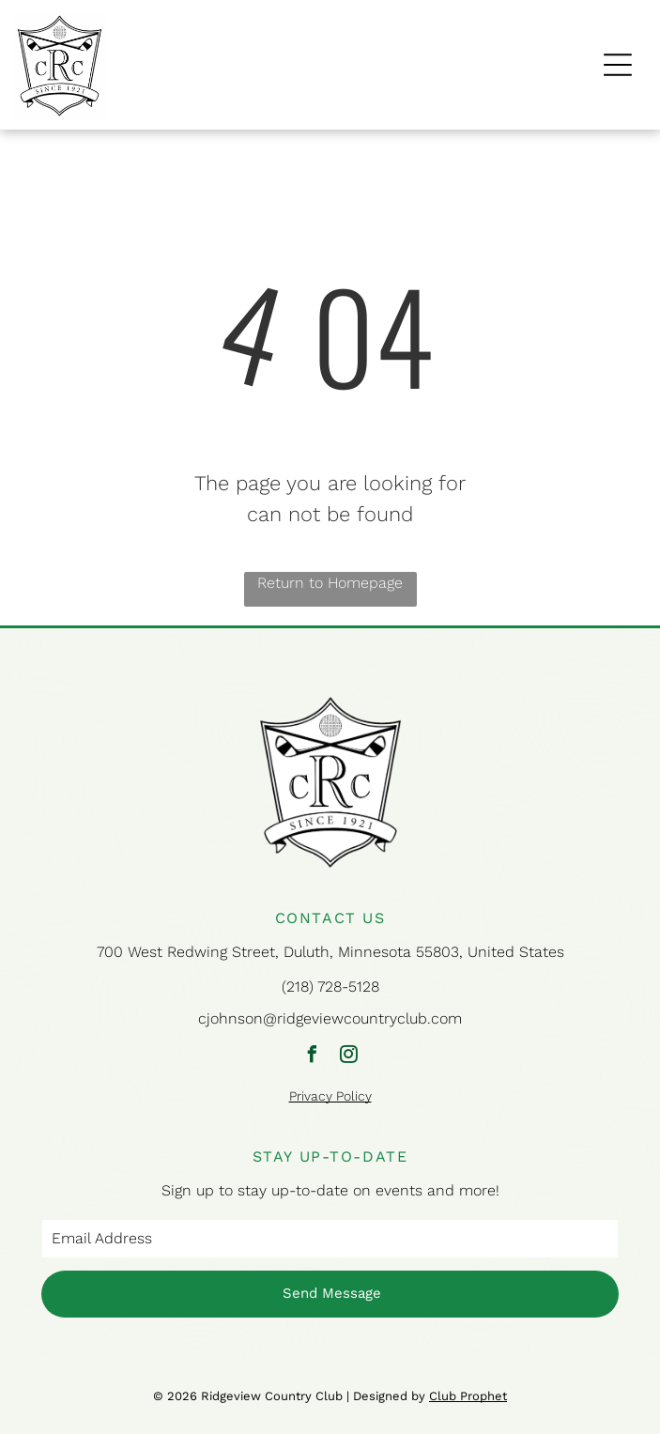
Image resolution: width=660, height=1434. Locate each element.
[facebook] (312, 1056)
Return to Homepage (330, 583)
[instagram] (348, 1056)
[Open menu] (618, 65)
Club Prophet (468, 1396)
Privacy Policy (330, 1095)
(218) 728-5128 (330, 986)
